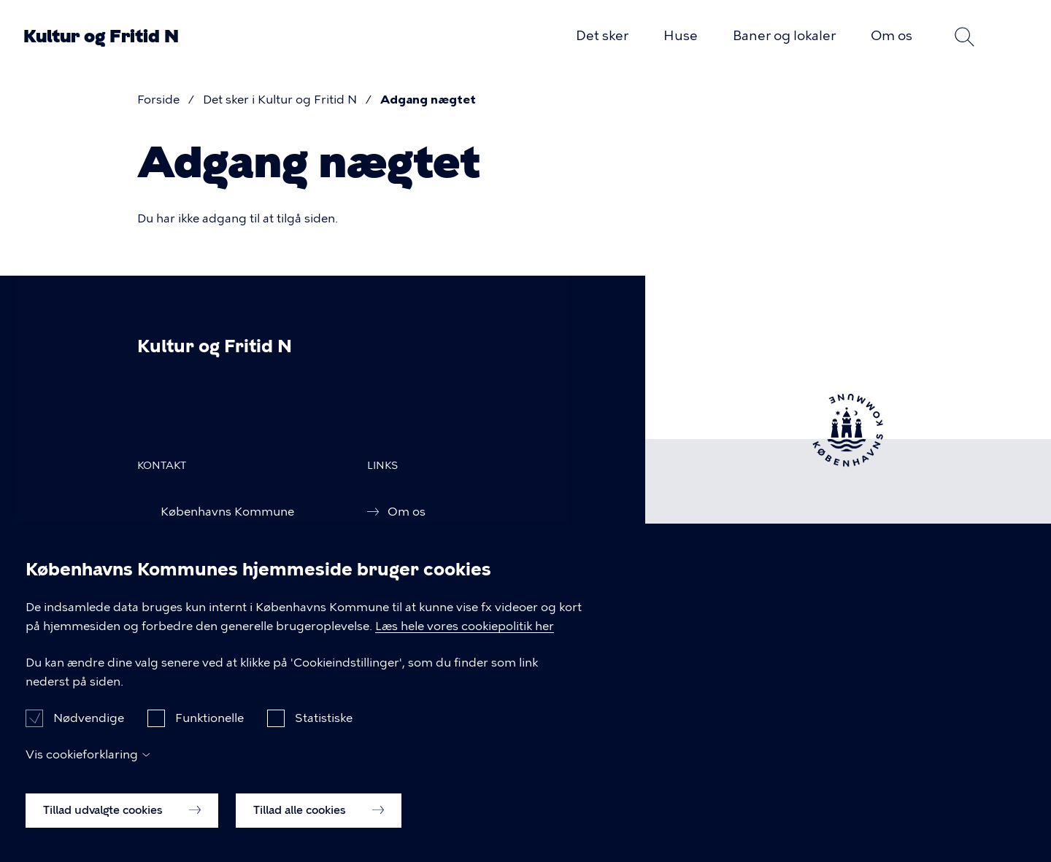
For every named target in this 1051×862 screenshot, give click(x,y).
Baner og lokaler (784, 36)
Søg (964, 36)
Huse (680, 36)
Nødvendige (88, 732)
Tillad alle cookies (318, 824)
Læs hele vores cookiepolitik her (464, 641)
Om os (891, 36)
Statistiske (324, 732)
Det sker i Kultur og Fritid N (280, 99)
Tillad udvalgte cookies (122, 824)
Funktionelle (209, 732)
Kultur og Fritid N (101, 36)
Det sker (602, 36)
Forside (158, 99)
